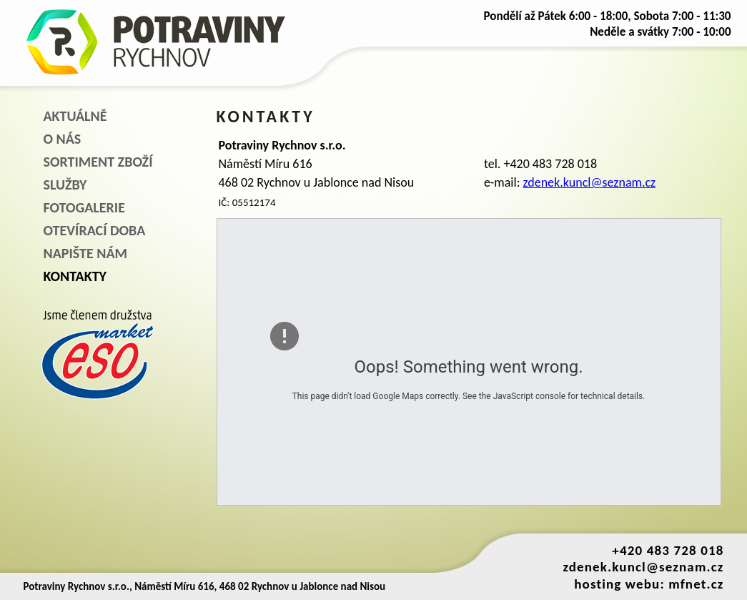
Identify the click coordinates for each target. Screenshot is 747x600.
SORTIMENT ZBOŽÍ (98, 161)
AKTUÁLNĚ (75, 115)
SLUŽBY (65, 184)
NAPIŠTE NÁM (85, 253)
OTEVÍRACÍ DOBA (95, 230)
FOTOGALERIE (84, 207)
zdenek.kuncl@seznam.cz (589, 182)
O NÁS (62, 138)
